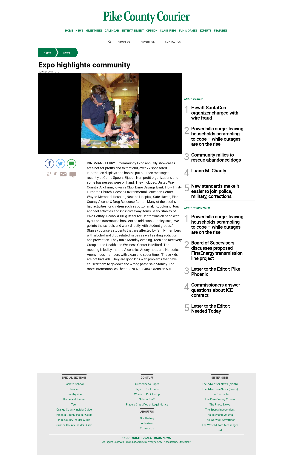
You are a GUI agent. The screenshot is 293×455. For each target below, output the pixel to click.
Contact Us (173, 41)
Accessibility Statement (177, 442)
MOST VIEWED (193, 99)
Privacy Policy (154, 442)
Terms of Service (135, 442)
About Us (124, 41)
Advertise (148, 41)
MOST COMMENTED (197, 208)
